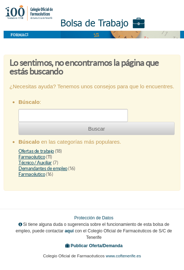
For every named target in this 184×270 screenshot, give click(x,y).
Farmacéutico (31, 157)
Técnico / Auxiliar (35, 162)
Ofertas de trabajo (36, 151)
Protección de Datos (93, 217)
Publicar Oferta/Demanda (96, 245)
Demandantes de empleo (42, 168)
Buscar (96, 129)
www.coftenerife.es (123, 255)
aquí (69, 230)
